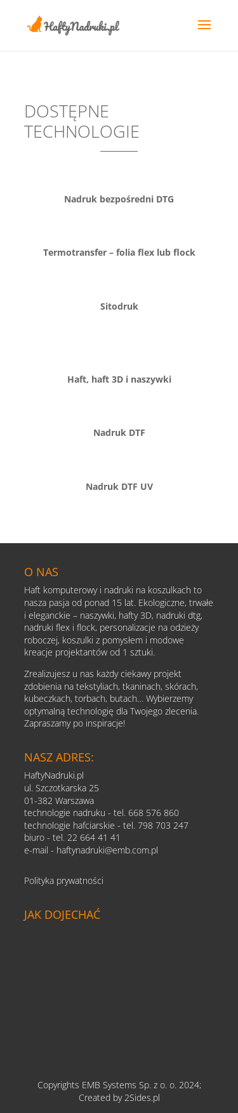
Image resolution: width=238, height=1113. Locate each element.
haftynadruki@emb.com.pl (107, 850)
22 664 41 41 (94, 837)
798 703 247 (163, 825)
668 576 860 (153, 813)
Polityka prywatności (63, 880)
